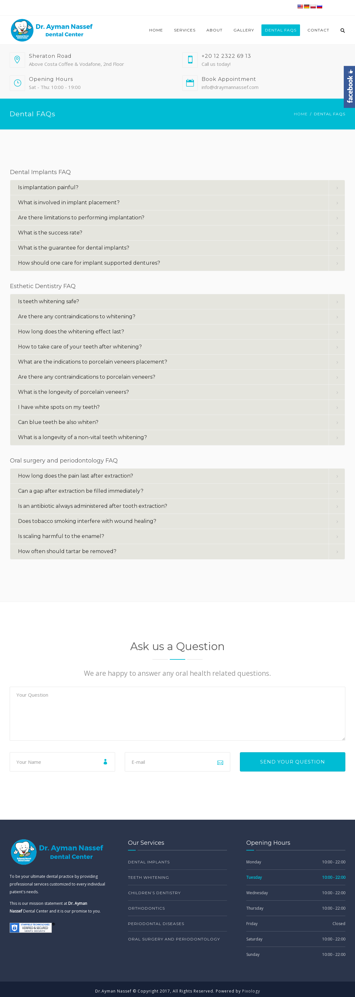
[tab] (177, 187)
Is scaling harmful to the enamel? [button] (61, 536)
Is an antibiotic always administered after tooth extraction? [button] (92, 506)
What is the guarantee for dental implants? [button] (73, 248)
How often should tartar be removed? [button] (67, 551)
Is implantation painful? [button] (48, 187)
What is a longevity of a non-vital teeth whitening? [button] (82, 437)
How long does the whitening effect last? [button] (71, 332)
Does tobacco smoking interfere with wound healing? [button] (87, 521)
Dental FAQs (280, 30)
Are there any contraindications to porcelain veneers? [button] (86, 377)
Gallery (243, 30)
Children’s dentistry (154, 892)
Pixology (251, 991)
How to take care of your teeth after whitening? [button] (80, 347)
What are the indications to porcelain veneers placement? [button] (92, 362)
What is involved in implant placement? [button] (69, 202)
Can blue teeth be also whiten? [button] (58, 422)
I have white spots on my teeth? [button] (59, 407)
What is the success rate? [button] (50, 233)
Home (156, 30)
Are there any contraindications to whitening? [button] (76, 316)
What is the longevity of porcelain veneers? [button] (73, 392)
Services (185, 30)
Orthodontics (146, 908)
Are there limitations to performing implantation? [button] (81, 218)
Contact (318, 30)
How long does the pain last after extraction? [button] (75, 476)
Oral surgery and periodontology (174, 939)
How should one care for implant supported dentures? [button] (89, 263)
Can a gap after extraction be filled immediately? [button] (80, 491)
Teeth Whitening (148, 877)
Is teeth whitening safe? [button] (48, 301)
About (214, 30)
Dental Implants (149, 862)
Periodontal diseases (156, 923)
